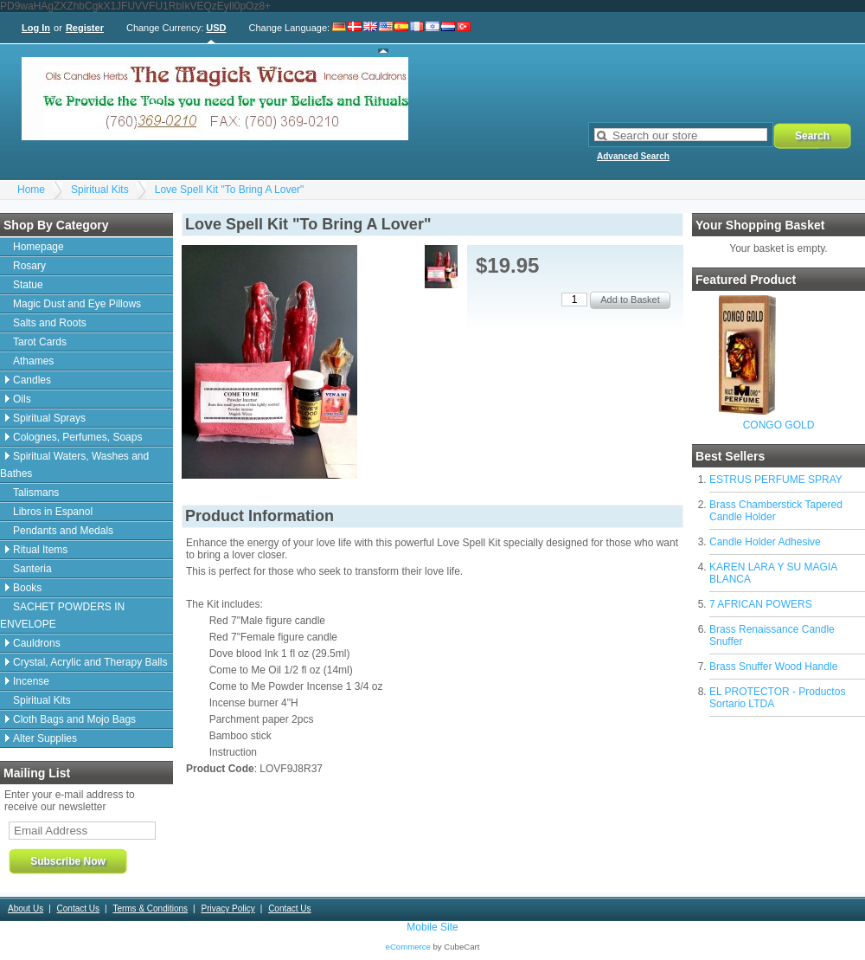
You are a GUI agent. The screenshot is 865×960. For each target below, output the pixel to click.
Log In (36, 28)
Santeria (32, 569)
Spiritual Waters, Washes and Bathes (74, 465)
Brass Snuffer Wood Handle (773, 666)
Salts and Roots (49, 323)
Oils (22, 399)
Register (85, 28)
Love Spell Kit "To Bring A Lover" (229, 190)
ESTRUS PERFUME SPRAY (776, 480)
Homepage (38, 247)
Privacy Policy (227, 908)
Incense (31, 681)
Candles (32, 380)
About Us (25, 908)
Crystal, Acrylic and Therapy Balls (90, 662)
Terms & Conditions (150, 908)
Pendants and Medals (63, 531)
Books (27, 588)
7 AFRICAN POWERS (760, 604)
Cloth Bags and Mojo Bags (74, 719)
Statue (28, 285)
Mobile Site (432, 927)
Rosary (29, 266)
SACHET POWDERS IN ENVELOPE (62, 615)
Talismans (36, 492)
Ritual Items (40, 550)
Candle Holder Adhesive (765, 542)
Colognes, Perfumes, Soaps (77, 437)
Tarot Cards (40, 342)
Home (31, 190)
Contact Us (78, 908)
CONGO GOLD (779, 425)
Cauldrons (37, 643)
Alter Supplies (45, 738)
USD (216, 28)
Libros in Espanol (53, 512)
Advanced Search (633, 156)
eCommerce (408, 946)
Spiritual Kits (100, 190)
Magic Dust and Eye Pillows (77, 304)
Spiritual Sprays (49, 418)
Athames (33, 361)
